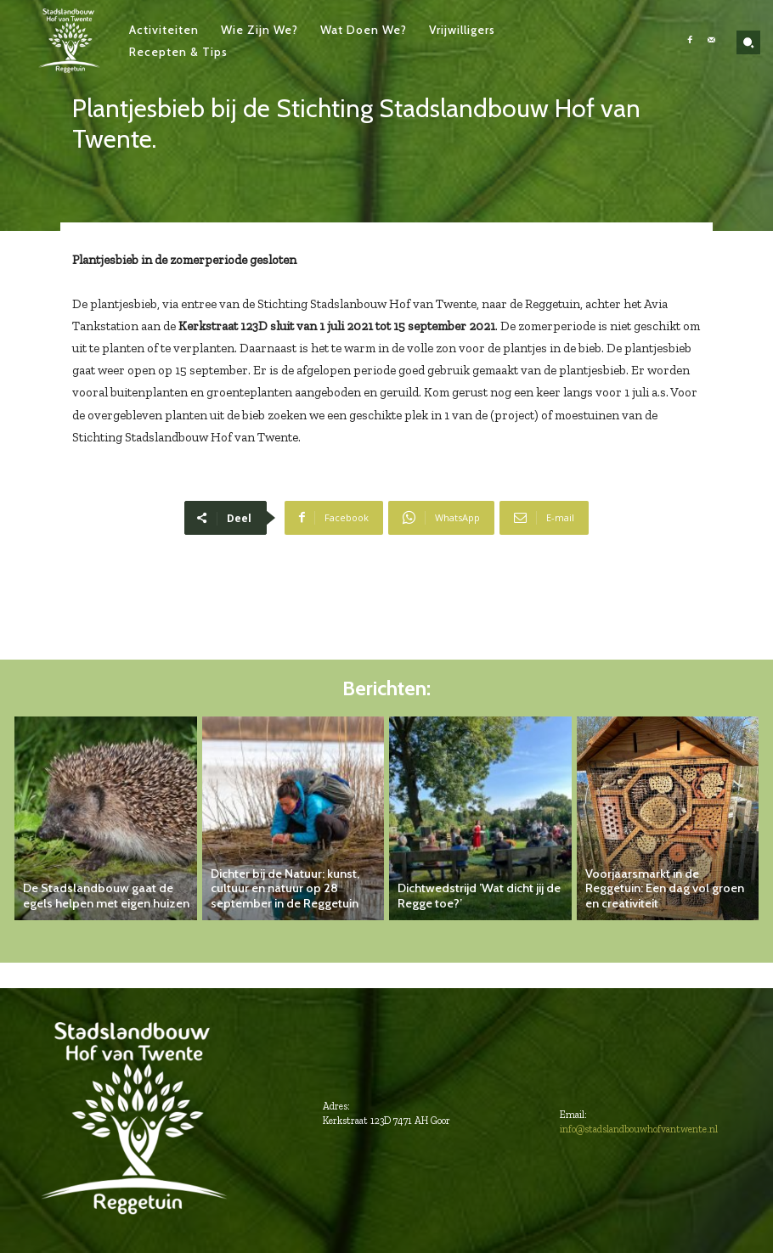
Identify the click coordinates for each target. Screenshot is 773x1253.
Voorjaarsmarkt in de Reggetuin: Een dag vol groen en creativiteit (667, 897)
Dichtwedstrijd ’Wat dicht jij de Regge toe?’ (475, 897)
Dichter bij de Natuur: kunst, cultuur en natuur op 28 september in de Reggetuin (281, 890)
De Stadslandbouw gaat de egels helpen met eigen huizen (106, 897)
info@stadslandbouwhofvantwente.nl (639, 1129)
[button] (748, 42)
